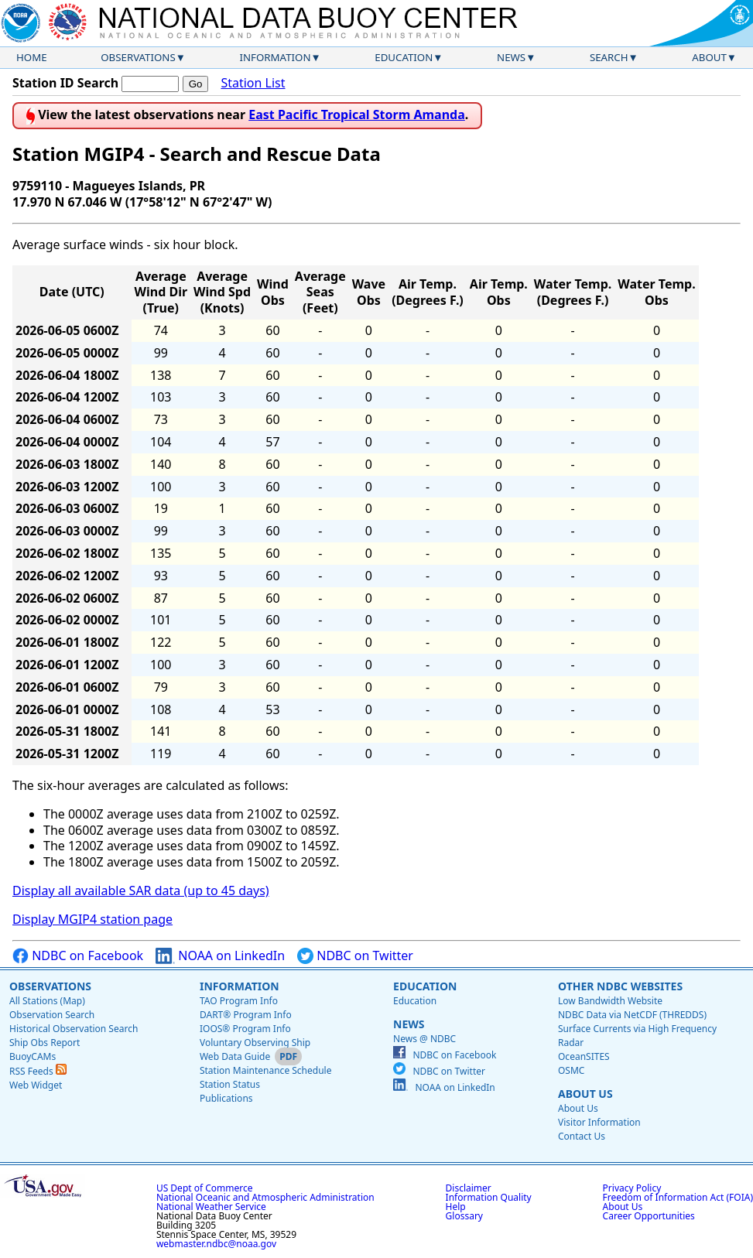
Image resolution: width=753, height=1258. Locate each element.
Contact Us (581, 1136)
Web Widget (35, 1085)
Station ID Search (65, 82)
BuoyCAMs (32, 1056)
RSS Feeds (38, 1071)
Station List (253, 83)
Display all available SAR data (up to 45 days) (140, 890)
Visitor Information (599, 1122)
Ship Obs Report (44, 1042)
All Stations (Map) (47, 1000)
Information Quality (489, 1197)
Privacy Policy (632, 1188)
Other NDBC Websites (620, 986)
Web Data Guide (235, 1056)
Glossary (464, 1215)
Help (456, 1206)
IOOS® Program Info (245, 1028)
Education (404, 57)
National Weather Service (211, 1206)
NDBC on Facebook (77, 956)
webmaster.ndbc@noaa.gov (216, 1243)
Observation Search (51, 1014)
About (709, 57)
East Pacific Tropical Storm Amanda (356, 114)
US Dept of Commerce (204, 1188)
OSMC (571, 1070)
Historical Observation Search (73, 1028)
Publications (226, 1098)
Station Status (230, 1084)
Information (275, 57)
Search (609, 57)
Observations (138, 57)
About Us (585, 1093)
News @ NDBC (424, 1038)
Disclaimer (468, 1188)
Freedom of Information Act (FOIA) (678, 1197)
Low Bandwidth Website (610, 1000)
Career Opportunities (649, 1215)
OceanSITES (584, 1056)
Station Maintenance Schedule (266, 1070)
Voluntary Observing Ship (255, 1042)
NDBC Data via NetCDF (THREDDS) (632, 1014)
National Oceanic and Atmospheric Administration (265, 1197)
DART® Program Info (246, 1014)
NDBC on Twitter (355, 956)
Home (31, 57)
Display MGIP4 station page (92, 919)
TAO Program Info (239, 1000)
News (511, 57)
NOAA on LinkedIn (220, 956)
